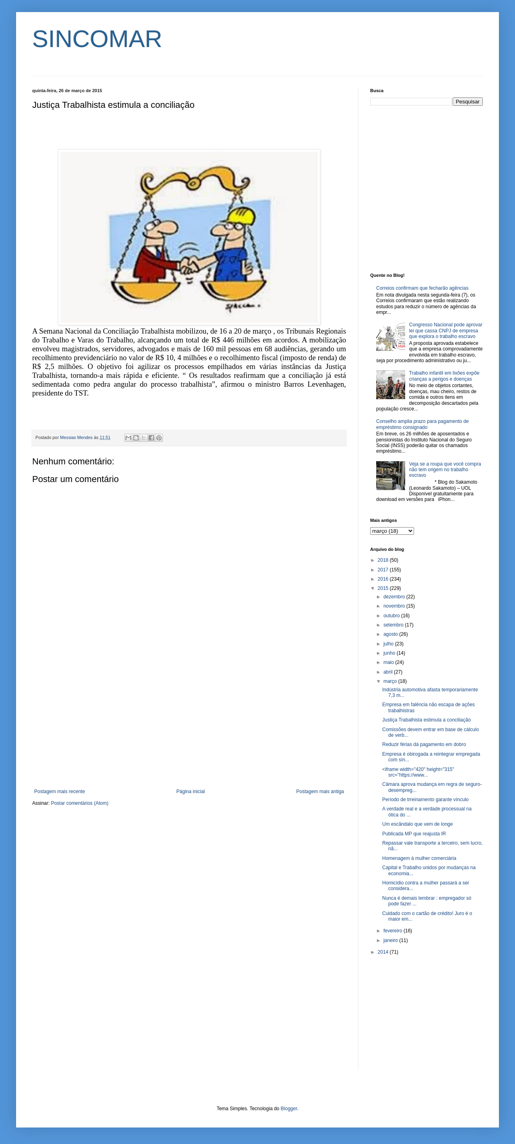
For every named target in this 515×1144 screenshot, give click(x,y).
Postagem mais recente (59, 791)
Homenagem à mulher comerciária (419, 858)
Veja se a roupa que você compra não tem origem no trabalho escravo (445, 469)
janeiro (391, 940)
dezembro (394, 597)
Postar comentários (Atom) (80, 803)
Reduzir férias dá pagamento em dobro (424, 744)
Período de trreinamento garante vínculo (425, 799)
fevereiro (393, 931)
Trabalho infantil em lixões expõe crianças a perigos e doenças (444, 375)
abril (388, 672)
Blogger (289, 1108)
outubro (392, 615)
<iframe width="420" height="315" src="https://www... (418, 772)
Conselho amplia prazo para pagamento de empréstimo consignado (422, 424)
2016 (384, 579)
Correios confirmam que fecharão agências (422, 288)
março (390, 681)
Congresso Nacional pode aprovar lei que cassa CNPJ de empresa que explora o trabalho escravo (445, 330)
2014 (384, 952)
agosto (391, 634)
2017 (384, 570)
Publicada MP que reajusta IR (414, 834)
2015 (384, 588)
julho (389, 644)
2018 (384, 560)
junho (390, 653)
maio (389, 662)
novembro (394, 606)
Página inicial (190, 791)
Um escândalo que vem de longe (417, 824)
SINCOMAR (97, 38)
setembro (394, 625)
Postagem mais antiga (320, 791)
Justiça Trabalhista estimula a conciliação (426, 720)
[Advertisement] (189, 722)
